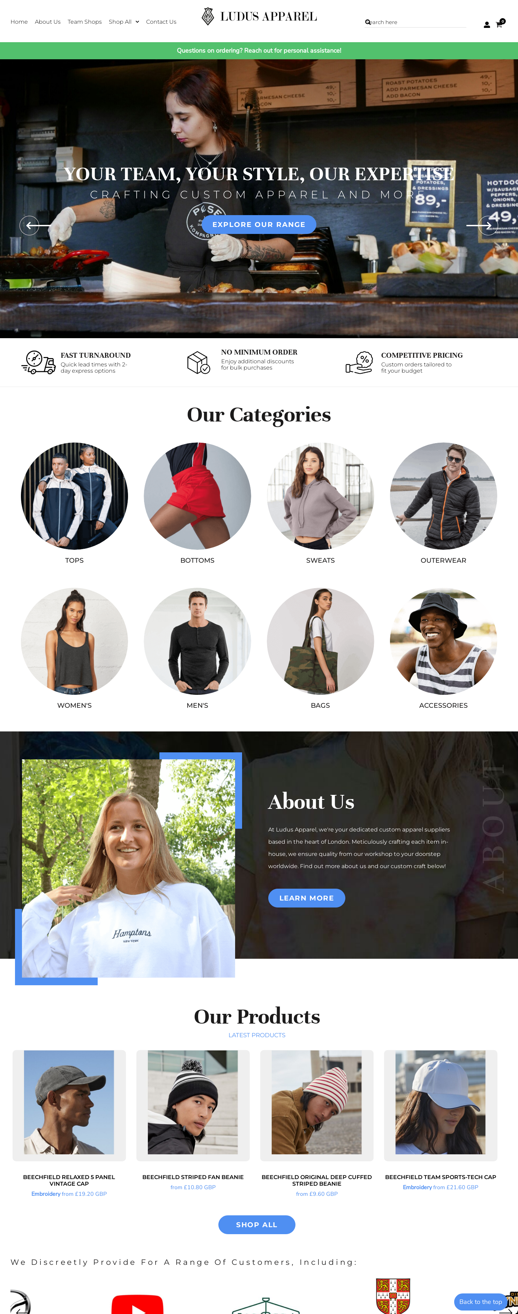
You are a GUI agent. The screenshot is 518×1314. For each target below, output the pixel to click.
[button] (124, 21)
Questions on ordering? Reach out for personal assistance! (259, 50)
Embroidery (45, 1194)
